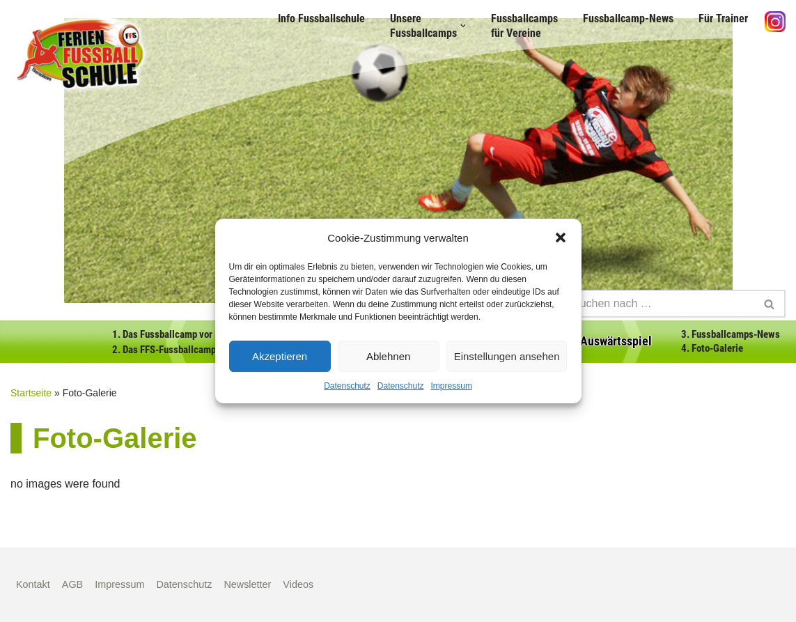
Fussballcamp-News (628, 18)
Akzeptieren (279, 356)
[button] (561, 237)
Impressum (451, 386)
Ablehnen (388, 356)
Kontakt (33, 584)
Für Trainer (723, 18)
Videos (298, 584)
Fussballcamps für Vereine (524, 26)
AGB (72, 584)
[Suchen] (658, 304)
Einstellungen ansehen (507, 356)
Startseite (31, 392)
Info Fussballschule (321, 18)
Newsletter (247, 584)
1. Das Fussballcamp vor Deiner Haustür (194, 334)
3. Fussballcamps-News (730, 334)
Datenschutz (347, 386)
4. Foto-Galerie (712, 348)
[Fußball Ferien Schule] (80, 54)
